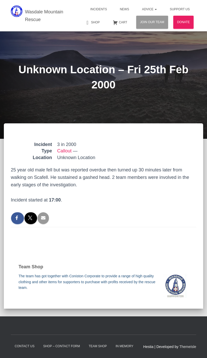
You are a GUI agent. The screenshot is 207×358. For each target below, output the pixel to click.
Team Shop (98, 346)
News (124, 9)
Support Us (180, 9)
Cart (120, 22)
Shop (92, 22)
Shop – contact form (61, 346)
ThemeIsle (187, 347)
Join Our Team (152, 22)
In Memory (124, 346)
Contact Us (24, 346)
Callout (64, 150)
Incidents (98, 9)
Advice (149, 9)
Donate (183, 22)
